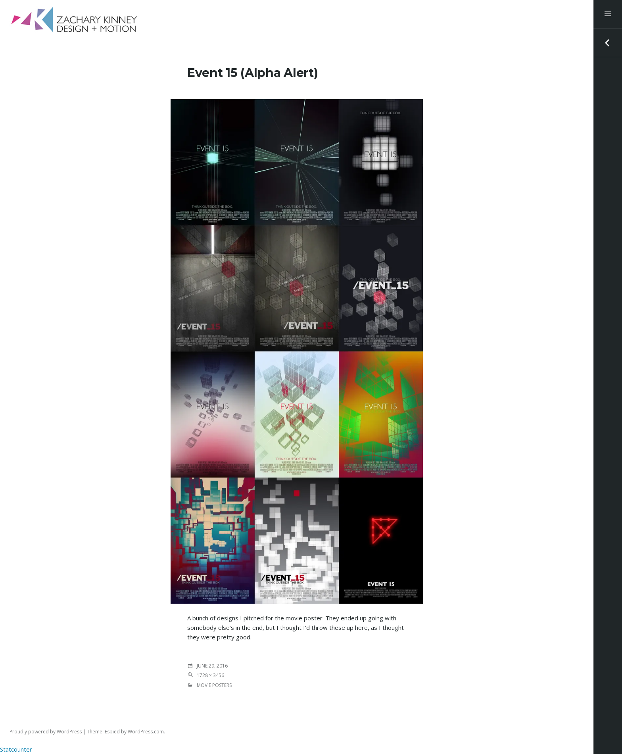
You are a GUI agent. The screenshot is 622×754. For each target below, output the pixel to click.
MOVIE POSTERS (214, 685)
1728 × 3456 (210, 675)
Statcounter (16, 749)
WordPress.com (146, 731)
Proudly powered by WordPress (46, 731)
